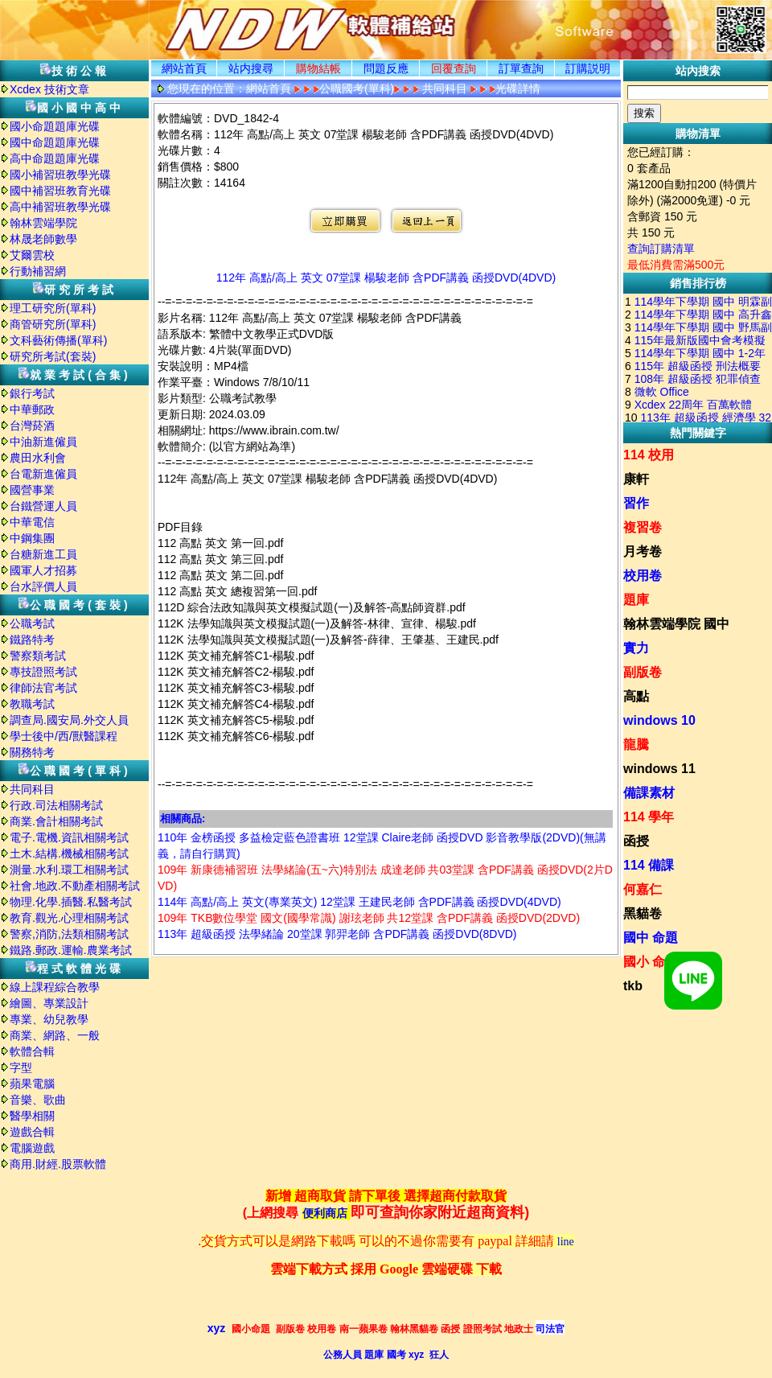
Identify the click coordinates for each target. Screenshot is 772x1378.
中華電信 (32, 522)
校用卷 (642, 575)
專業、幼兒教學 (49, 1019)
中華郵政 (32, 409)
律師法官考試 (43, 687)
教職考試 (32, 703)
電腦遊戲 (32, 1147)
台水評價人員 (43, 586)
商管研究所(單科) (53, 324)
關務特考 (32, 752)
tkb (633, 986)
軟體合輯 (32, 1051)
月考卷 (642, 551)
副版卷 (642, 672)
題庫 (636, 600)
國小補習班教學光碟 (60, 174)
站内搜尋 (250, 68)
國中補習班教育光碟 (60, 190)
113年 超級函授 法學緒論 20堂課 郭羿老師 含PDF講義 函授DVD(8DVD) (337, 934)
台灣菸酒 (32, 425)
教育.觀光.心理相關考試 (69, 917)
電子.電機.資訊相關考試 (69, 837)
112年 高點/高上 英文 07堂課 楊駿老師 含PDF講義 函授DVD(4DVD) (386, 277)
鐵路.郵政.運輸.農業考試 (71, 950)
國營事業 (32, 489)
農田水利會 (38, 457)
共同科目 (32, 789)
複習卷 (642, 527)
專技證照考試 (43, 671)
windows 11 (659, 768)
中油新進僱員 (43, 441)
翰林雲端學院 (43, 222)
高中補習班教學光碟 (60, 206)
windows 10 (659, 720)
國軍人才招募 (43, 570)
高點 (636, 696)
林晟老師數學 (43, 238)
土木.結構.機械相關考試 (69, 853)
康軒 (636, 479)
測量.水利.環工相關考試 (69, 869)
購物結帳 (318, 68)
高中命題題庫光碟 (55, 158)
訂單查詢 (521, 68)
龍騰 (636, 744)
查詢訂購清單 (661, 248)
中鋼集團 (32, 538)
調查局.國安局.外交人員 (69, 720)
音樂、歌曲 (38, 1099)
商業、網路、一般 (55, 1035)
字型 (21, 1067)
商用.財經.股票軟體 (58, 1164)
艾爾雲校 (32, 255)
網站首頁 (184, 68)
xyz (216, 1328)
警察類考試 (38, 655)
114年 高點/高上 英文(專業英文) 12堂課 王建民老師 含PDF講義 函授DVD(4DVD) (359, 901)
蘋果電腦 (32, 1083)
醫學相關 (32, 1115)
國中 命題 (650, 937)
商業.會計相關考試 (56, 821)
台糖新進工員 (43, 554)
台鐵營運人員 (43, 506)
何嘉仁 (642, 889)
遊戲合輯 (32, 1131)
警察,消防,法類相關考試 (69, 934)
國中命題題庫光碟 (55, 142)
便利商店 (324, 1213)
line (565, 1242)
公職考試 (32, 623)
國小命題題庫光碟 (55, 126)
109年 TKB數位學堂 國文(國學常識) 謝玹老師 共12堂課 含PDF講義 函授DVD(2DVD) (369, 917)
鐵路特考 (32, 639)
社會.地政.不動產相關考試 (75, 885)
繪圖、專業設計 (49, 1003)
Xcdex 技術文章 (49, 89)
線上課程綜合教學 (55, 987)
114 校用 (648, 455)
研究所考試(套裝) (53, 356)
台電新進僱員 (43, 473)
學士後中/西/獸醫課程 (63, 736)
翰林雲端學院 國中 (676, 624)
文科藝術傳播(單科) (58, 340)
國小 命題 (650, 962)
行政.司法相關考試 (56, 805)
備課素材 (649, 793)
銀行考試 (32, 393)
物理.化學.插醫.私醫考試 (71, 901)
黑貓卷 (642, 913)
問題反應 (386, 68)
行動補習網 (38, 271)
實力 (636, 648)
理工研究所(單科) (53, 308)
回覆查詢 (453, 68)
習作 (636, 503)
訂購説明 (587, 68)
